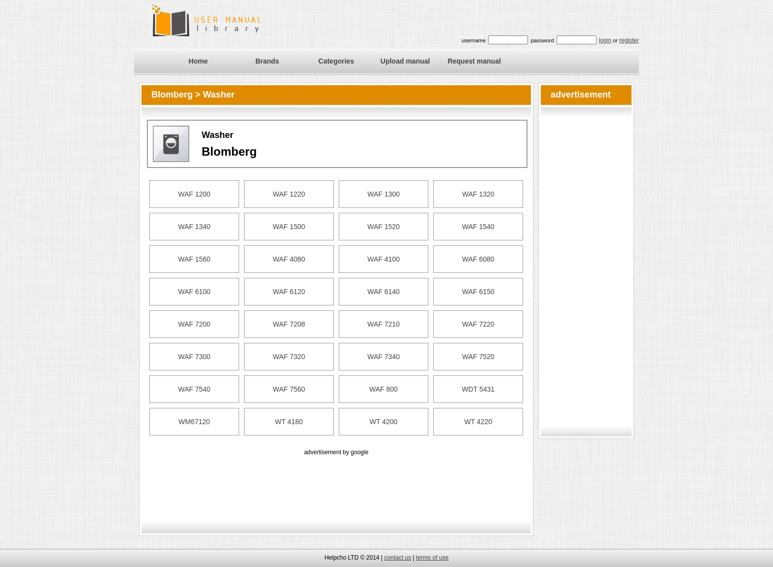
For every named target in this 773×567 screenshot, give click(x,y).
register (629, 40)
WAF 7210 (383, 324)
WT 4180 (289, 422)
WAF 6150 (478, 292)
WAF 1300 (383, 194)
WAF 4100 (383, 259)
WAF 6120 (289, 292)
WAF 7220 (478, 324)
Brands (267, 61)
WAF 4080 (289, 259)
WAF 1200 (194, 194)
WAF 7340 (383, 357)
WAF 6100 (194, 292)
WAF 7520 (478, 357)
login (605, 40)
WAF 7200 (194, 324)
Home (198, 61)
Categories (336, 61)
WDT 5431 (478, 389)
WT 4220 (478, 422)
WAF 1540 (478, 227)
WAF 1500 (289, 227)
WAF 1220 (289, 194)
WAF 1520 (383, 227)
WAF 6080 (478, 259)
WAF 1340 (194, 227)
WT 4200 (384, 422)
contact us (397, 557)
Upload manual (405, 61)
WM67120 (194, 422)
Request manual (474, 61)
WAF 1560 (194, 259)
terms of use (432, 557)
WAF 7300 (194, 357)
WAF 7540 (194, 389)
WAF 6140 (383, 292)
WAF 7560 (289, 389)
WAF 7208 (289, 324)
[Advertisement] (336, 480)
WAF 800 (383, 389)
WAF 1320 (478, 194)
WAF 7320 (289, 357)
